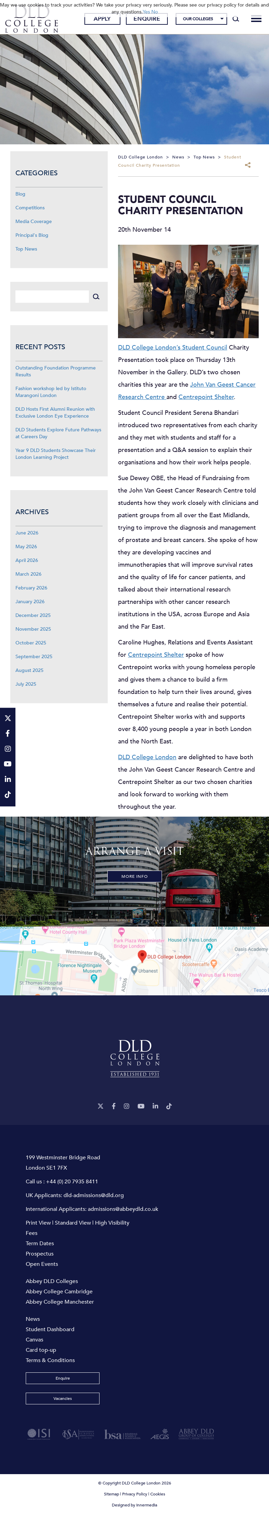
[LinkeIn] (155, 1106)
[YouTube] (141, 1106)
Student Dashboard (50, 1329)
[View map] (134, 961)
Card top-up (41, 1350)
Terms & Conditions (50, 1360)
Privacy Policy (134, 1494)
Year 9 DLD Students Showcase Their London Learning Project (55, 454)
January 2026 (30, 601)
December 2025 (33, 615)
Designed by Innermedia (134, 1505)
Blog (20, 194)
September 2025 (33, 656)
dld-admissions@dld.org (93, 1195)
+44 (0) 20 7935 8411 (72, 1181)
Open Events (42, 1264)
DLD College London (147, 757)
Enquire (146, 19)
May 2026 (26, 546)
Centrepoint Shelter (206, 397)
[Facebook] (113, 1106)
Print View (38, 1223)
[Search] (236, 19)
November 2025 (33, 629)
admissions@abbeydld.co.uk (123, 1209)
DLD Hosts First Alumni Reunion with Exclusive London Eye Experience (55, 412)
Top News (26, 249)
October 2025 (30, 643)
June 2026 (26, 533)
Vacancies (63, 1398)
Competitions (30, 208)
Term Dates (40, 1243)
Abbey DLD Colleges (52, 1281)
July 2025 (25, 684)
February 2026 (31, 588)
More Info (134, 876)
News (33, 1319)
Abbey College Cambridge (59, 1291)
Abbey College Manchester (60, 1302)
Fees (31, 1233)
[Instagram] (126, 1106)
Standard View (73, 1223)
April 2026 (26, 560)
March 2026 (28, 574)
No (154, 12)
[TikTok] (169, 1106)
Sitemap (111, 1494)
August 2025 (29, 670)
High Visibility (112, 1223)
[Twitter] (100, 1106)
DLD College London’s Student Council (172, 347)
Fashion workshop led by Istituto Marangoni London (50, 392)
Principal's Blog (31, 235)
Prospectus (40, 1254)
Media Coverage (33, 221)
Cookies (157, 1494)
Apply (102, 19)
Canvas (34, 1340)
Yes (146, 12)
